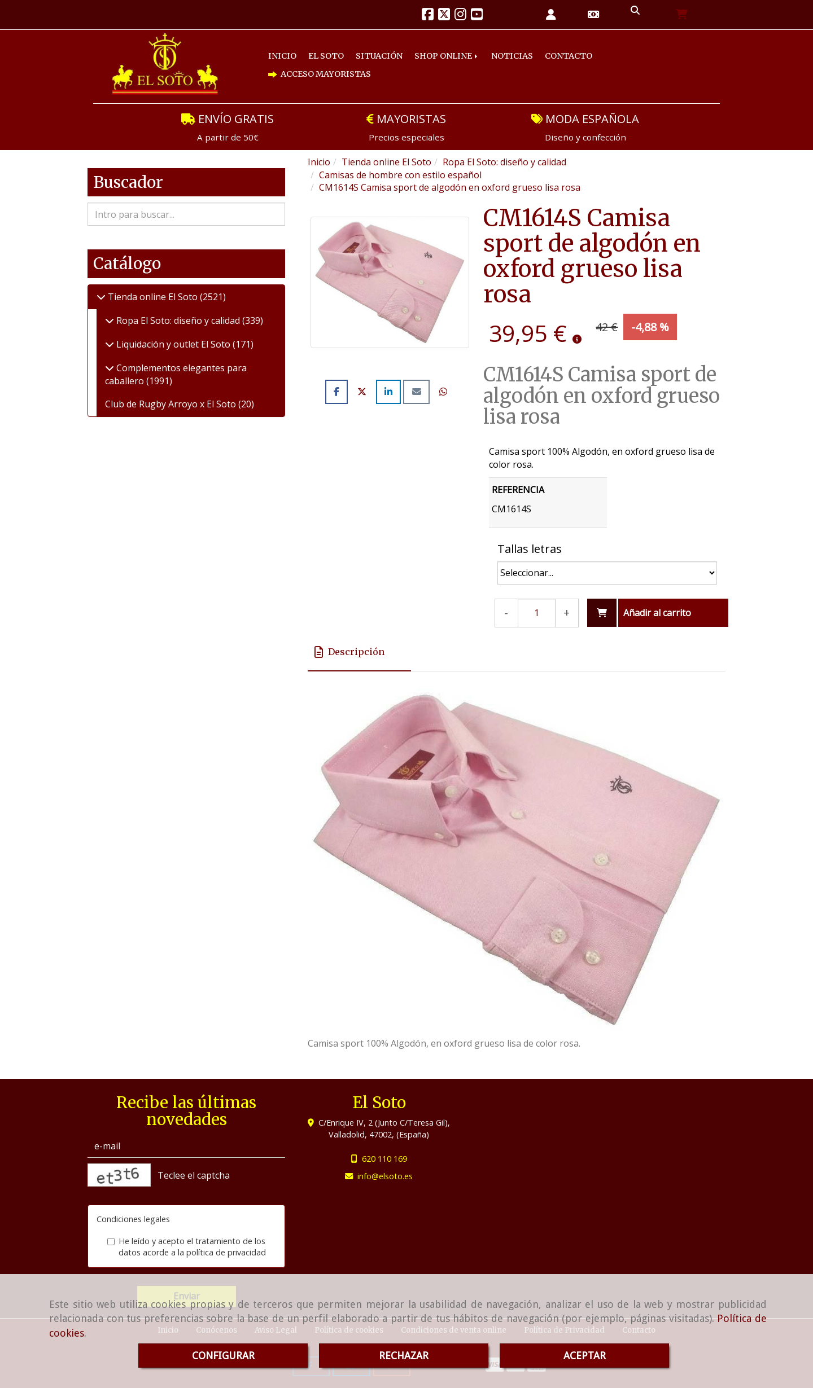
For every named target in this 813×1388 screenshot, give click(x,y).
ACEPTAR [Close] (584, 1355)
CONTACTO (568, 56)
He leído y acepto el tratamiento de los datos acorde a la (186, 1247)
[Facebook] (428, 16)
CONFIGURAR (223, 1355)
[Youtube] (477, 16)
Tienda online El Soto (153, 297)
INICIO (282, 56)
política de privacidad (226, 1252)
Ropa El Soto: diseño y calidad (178, 320)
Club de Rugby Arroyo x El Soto (171, 404)
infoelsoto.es (385, 1176)
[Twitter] (444, 16)
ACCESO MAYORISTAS (319, 74)
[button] (551, 15)
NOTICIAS (512, 56)
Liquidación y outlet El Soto (173, 344)
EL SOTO (326, 56)
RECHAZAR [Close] (404, 1355)
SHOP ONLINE (446, 56)
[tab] (359, 652)
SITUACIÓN (379, 56)
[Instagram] (460, 16)
